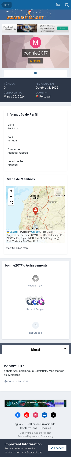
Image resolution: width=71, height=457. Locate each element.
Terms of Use (34, 452)
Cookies (46, 428)
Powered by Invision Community (36, 436)
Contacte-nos (28, 428)
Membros (14, 374)
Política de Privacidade (41, 424)
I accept (57, 448)
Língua (18, 424)
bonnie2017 (14, 366)
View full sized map (17, 248)
